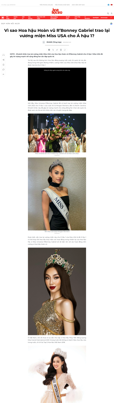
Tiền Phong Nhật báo (62, 5)
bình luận (65, 50)
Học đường (30, 17)
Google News (111, 23)
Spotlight (96, 17)
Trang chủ (2, 17)
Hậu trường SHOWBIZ (54, 17)
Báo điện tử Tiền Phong (57, 11)
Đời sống (7, 17)
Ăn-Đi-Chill (68, 17)
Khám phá (15, 17)
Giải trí (23, 17)
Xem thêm (111, 17)
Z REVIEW (87, 17)
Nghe (3, 55)
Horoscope (104, 17)
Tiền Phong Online (46, 5)
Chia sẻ (3, 60)
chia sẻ (49, 50)
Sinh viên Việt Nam (78, 5)
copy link (57, 50)
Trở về (3, 74)
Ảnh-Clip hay (77, 17)
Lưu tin (3, 65)
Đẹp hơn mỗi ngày (41, 17)
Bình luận (3, 69)
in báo (61, 50)
